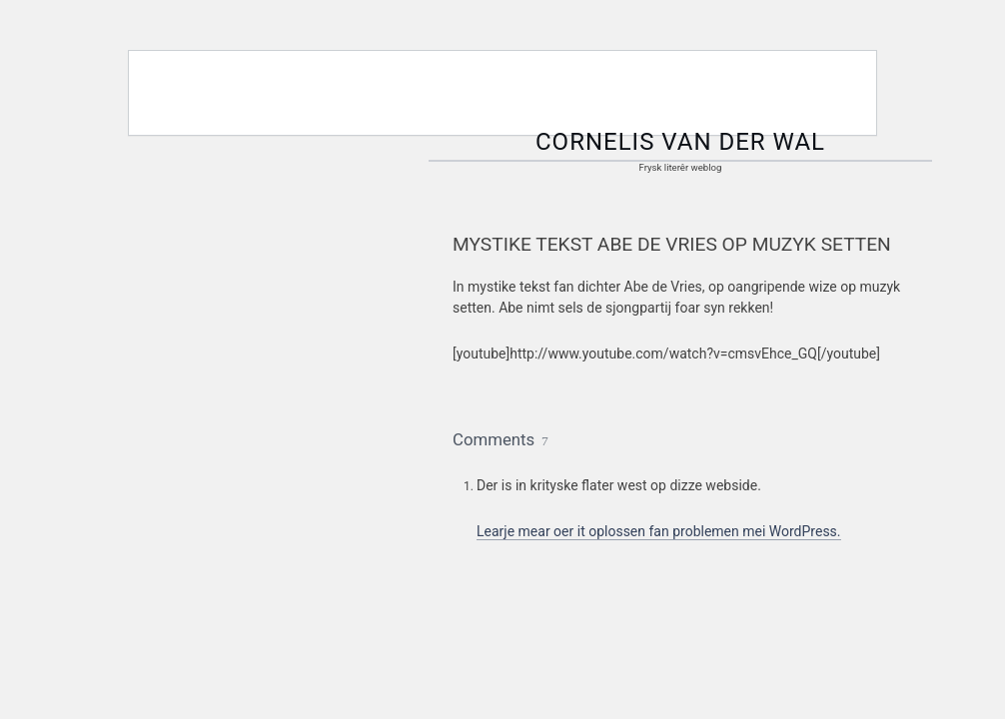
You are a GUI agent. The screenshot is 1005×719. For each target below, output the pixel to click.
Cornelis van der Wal (680, 142)
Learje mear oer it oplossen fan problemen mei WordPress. (659, 531)
